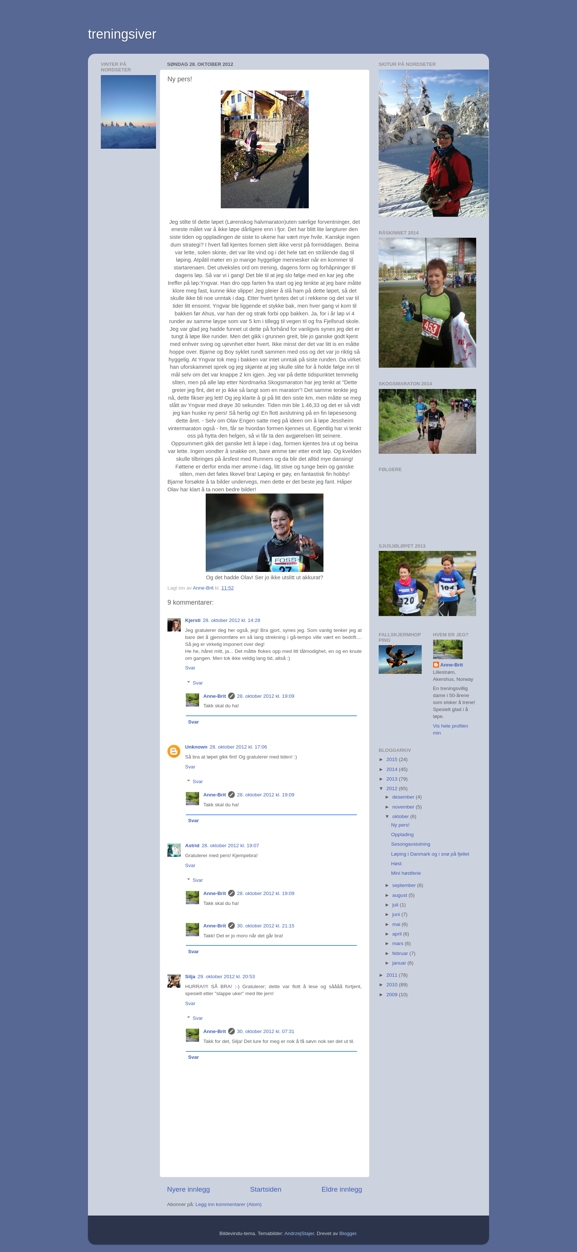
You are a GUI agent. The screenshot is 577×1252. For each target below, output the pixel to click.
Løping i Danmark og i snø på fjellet (430, 854)
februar (401, 953)
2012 (392, 788)
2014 (392, 769)
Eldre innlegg (342, 1189)
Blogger (347, 1233)
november (404, 807)
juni (396, 914)
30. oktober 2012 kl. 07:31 (265, 1031)
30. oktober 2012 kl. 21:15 (265, 926)
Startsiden (266, 1189)
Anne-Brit (214, 696)
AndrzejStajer (299, 1233)
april (397, 934)
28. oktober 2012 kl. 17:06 (238, 747)
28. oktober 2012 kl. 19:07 (230, 845)
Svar (190, 668)
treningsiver (122, 34)
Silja (190, 976)
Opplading (402, 834)
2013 (392, 779)
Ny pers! (400, 825)
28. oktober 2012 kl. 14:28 (231, 620)
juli (396, 905)
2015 (392, 759)
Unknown (196, 747)
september (404, 885)
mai (397, 924)
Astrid (192, 845)
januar (399, 963)
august (400, 895)
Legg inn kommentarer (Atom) (228, 1204)
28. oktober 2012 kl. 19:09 (265, 696)
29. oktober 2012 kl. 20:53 (226, 976)
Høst (396, 863)
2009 (392, 994)
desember (404, 797)
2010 (392, 984)
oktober (401, 816)
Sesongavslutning (411, 844)
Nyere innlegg (188, 1189)
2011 (392, 975)
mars (398, 943)
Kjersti (193, 620)
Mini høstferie (406, 873)
